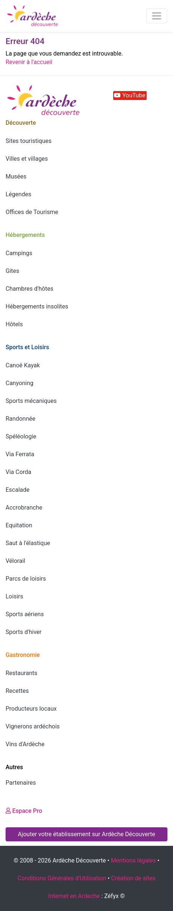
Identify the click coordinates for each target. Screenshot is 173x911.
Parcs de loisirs (26, 578)
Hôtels (14, 324)
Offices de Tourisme (32, 212)
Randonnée (20, 418)
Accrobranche (24, 507)
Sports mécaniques (31, 400)
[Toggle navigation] (156, 16)
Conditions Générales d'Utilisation (61, 878)
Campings (19, 253)
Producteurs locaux (31, 708)
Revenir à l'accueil (29, 62)
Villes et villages (27, 158)
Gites (12, 270)
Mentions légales (133, 860)
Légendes (18, 194)
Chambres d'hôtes (29, 288)
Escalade (18, 489)
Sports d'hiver (24, 631)
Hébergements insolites (37, 306)
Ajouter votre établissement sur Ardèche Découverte (86, 834)
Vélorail (15, 560)
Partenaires (21, 782)
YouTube (129, 95)
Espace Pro (24, 810)
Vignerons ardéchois (33, 726)
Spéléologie (21, 436)
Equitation (19, 525)
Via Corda (18, 471)
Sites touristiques (29, 140)
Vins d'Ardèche (25, 744)
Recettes (17, 690)
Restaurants (21, 673)
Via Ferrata (20, 454)
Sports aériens (25, 614)
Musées (16, 176)
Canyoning (19, 383)
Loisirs (14, 596)
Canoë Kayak (23, 365)
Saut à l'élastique (28, 543)
